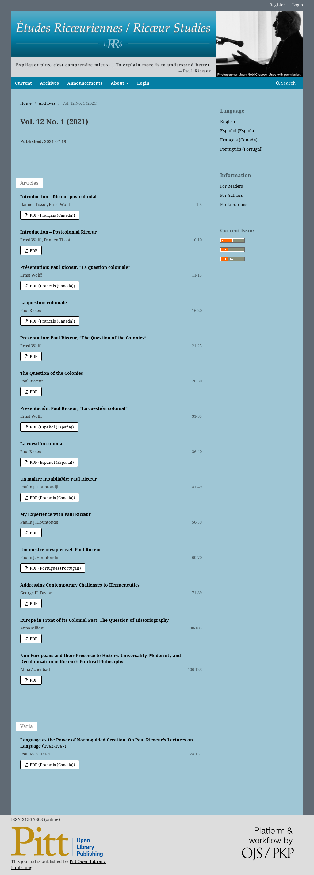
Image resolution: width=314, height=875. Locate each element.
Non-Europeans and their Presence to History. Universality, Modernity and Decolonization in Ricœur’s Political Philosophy (100, 658)
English (227, 121)
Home (26, 103)
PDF (33, 250)
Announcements (84, 83)
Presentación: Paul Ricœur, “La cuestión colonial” (74, 408)
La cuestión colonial (42, 444)
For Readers (231, 186)
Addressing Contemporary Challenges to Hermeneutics (80, 585)
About (118, 83)
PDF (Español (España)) (51, 427)
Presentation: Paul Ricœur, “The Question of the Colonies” (83, 338)
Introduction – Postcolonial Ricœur (58, 232)
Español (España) (238, 131)
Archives (49, 83)
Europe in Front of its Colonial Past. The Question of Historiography (94, 620)
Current (23, 83)
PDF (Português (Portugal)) (55, 568)
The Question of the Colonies (51, 373)
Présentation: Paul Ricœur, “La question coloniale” (75, 267)
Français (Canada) (239, 140)
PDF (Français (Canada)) (52, 215)
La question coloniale (43, 302)
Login (143, 83)
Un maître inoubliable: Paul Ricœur (58, 479)
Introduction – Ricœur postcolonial (58, 196)
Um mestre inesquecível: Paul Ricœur (60, 549)
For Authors (231, 195)
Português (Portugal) (241, 149)
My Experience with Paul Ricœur (55, 514)
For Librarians (233, 204)
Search (286, 83)
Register (277, 4)
